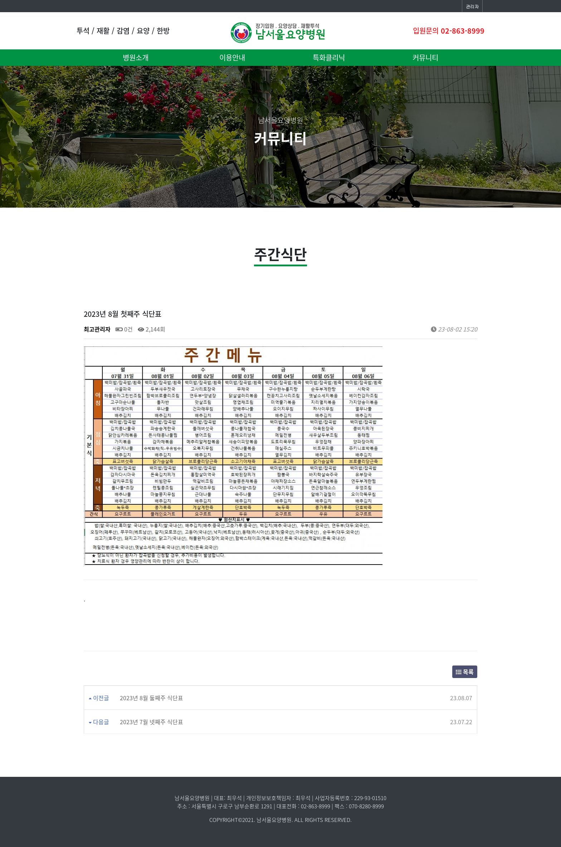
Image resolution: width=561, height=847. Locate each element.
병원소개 (135, 57)
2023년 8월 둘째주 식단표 (151, 697)
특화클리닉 (329, 57)
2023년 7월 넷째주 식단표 (151, 721)
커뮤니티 (425, 57)
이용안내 (232, 57)
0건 (124, 329)
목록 (465, 671)
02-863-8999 (462, 30)
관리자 (472, 6)
